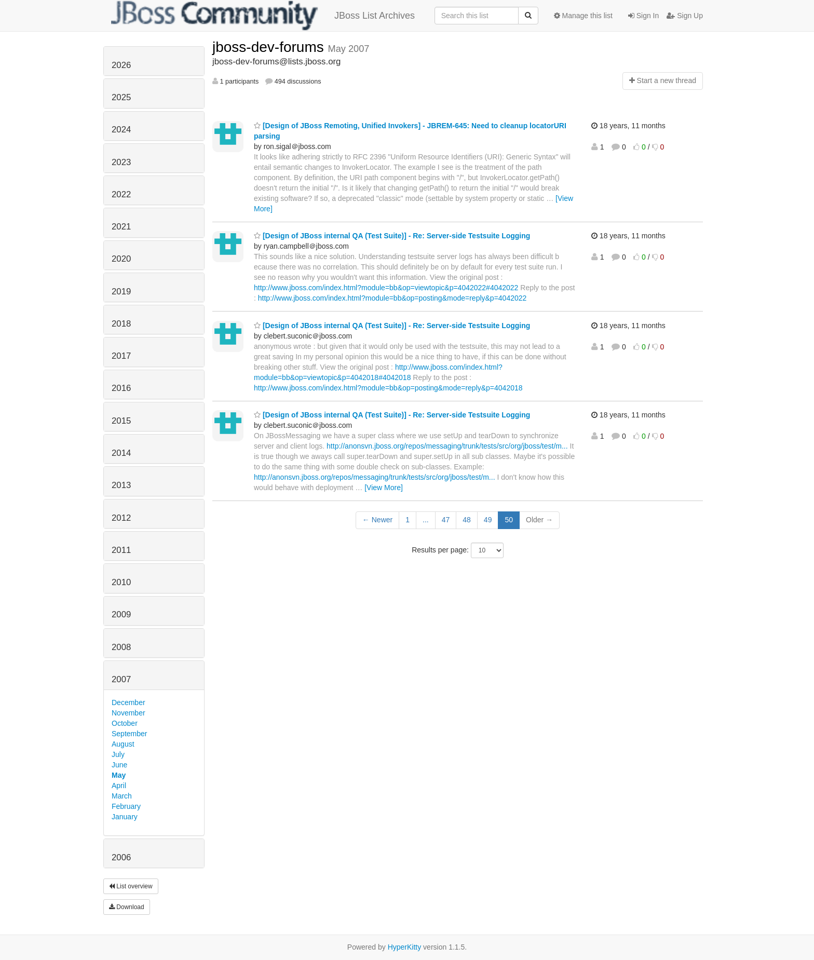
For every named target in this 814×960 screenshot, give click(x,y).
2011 (121, 550)
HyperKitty (405, 947)
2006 (121, 857)
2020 (121, 259)
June (119, 765)
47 (446, 520)
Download (126, 907)
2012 (121, 518)
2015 (121, 421)
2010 (121, 582)
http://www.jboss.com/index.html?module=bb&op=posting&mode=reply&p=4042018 (388, 388)
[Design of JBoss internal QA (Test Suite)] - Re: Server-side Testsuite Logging (392, 236)
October (125, 723)
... (426, 520)
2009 (121, 614)
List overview (131, 886)
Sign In (643, 15)
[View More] (383, 487)
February (126, 806)
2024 (121, 129)
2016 (121, 388)
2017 (121, 356)
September (129, 733)
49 (488, 520)
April (119, 785)
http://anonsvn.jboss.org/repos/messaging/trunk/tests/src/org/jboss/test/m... (447, 446)
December (128, 702)
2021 (121, 227)
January (125, 817)
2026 (121, 65)
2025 (121, 97)
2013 (121, 485)
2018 (121, 324)
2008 (121, 647)
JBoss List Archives (263, 16)
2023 (121, 162)
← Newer (377, 520)
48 (467, 520)
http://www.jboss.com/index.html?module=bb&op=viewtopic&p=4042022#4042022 (386, 287)
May (119, 775)
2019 (121, 291)
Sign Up (685, 15)
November (128, 713)
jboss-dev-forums (270, 47)
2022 (121, 194)
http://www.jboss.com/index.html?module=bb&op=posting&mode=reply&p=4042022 (392, 298)
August (123, 744)
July (118, 754)
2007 (121, 679)
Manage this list (583, 15)
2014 (121, 453)
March (122, 796)
